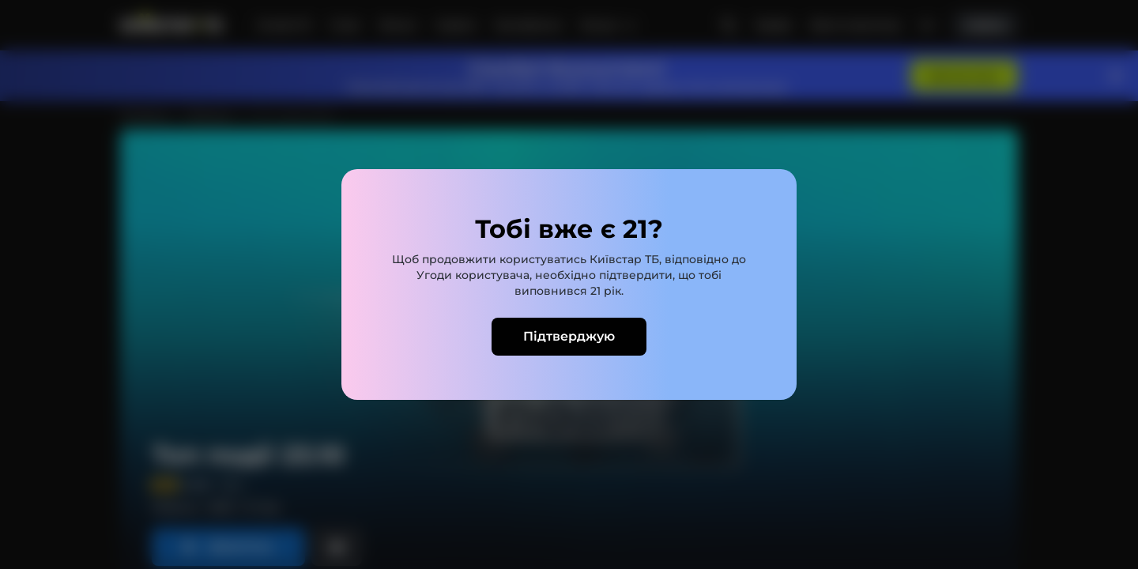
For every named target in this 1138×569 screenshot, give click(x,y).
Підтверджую (569, 336)
